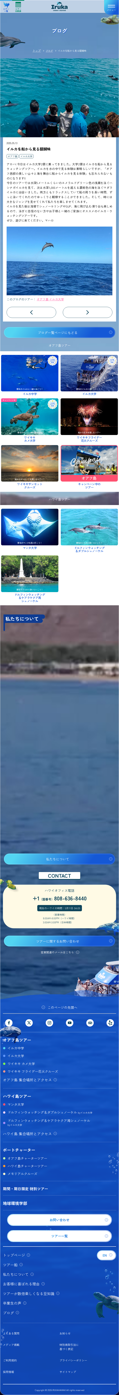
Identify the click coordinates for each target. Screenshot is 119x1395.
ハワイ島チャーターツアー (27, 1165)
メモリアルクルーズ (22, 1173)
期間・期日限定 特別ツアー (25, 1188)
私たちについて (57, 859)
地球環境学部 (15, 1203)
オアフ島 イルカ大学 (50, 299)
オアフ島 (12, 156)
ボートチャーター (19, 1150)
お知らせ (65, 1333)
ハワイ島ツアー (17, 1096)
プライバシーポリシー (73, 1360)
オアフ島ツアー (17, 1040)
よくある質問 (11, 1333)
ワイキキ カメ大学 (21, 1063)
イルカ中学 (16, 1048)
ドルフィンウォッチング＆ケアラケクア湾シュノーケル (49, 1122)
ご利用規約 (10, 1360)
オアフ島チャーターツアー (27, 1158)
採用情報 (8, 1372)
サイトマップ (68, 1372)
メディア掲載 (11, 1345)
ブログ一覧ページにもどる (57, 332)
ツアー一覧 (6, 5)
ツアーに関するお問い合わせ (57, 941)
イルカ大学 (26, 156)
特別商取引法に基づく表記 (69, 1347)
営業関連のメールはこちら (57, 952)
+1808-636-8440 (60, 898)
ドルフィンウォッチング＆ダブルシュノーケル (50, 1112)
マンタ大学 (16, 1104)
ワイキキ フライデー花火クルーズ (33, 1071)
